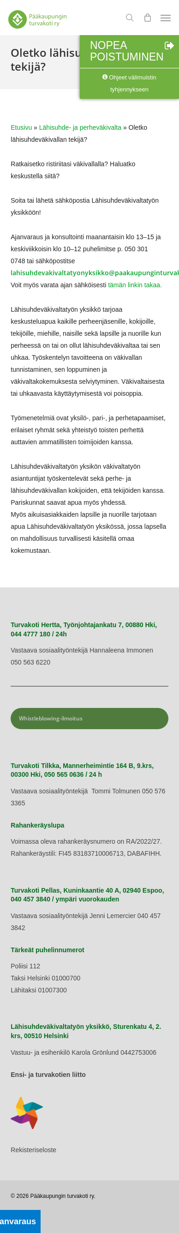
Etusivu (21, 127)
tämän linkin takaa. (135, 285)
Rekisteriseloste (33, 1150)
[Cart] (147, 18)
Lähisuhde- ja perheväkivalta (80, 127)
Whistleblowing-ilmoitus (51, 718)
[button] (166, 17)
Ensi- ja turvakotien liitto (48, 1074)
